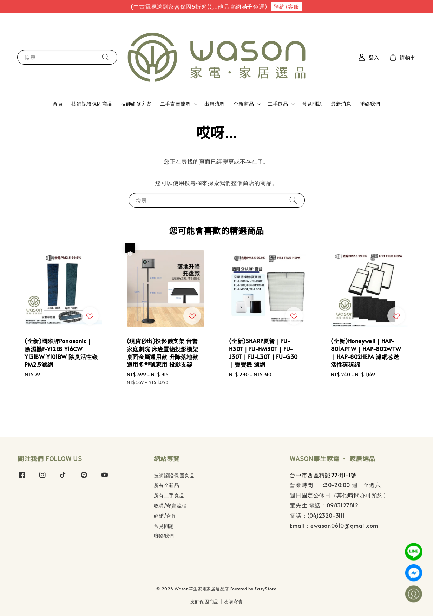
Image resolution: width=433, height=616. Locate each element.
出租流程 (214, 103)
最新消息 (341, 103)
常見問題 (312, 103)
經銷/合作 (165, 515)
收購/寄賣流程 (170, 505)
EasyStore (265, 588)
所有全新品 (166, 485)
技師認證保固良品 (174, 475)
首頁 (58, 103)
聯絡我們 (370, 103)
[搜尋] (105, 57)
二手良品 (278, 104)
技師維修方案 (136, 103)
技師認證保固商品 (91, 103)
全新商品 (244, 104)
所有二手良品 (169, 495)
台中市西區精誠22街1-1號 (323, 475)
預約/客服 (287, 6)
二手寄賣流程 (175, 104)
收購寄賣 (233, 601)
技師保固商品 (204, 601)
